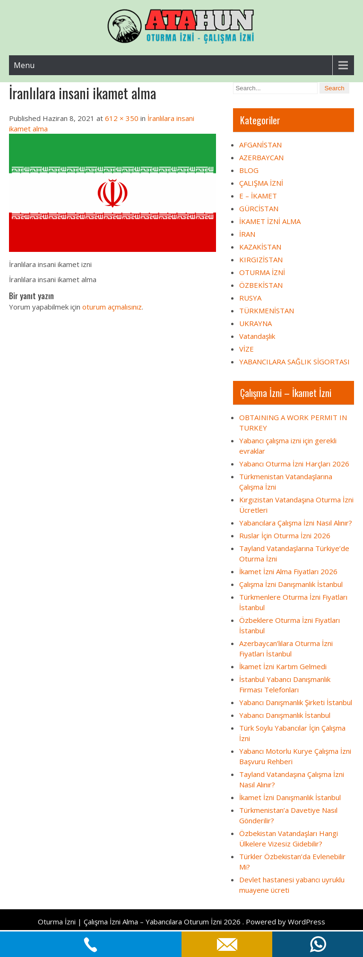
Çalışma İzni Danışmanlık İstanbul (291, 584)
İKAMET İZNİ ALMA (270, 221)
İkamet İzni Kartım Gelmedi (283, 666)
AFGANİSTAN (260, 144)
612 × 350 (121, 118)
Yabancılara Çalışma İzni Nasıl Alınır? (295, 522)
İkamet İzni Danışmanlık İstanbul (290, 797)
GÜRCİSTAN (258, 208)
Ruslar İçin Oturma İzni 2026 (284, 535)
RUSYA (250, 297)
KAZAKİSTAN (260, 246)
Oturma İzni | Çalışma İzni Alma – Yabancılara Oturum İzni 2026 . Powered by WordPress (181, 921)
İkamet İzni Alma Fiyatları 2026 (288, 571)
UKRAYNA (255, 323)
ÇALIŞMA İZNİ (261, 183)
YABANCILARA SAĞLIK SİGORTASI (294, 361)
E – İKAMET (258, 195)
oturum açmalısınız (112, 306)
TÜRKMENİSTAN (266, 310)
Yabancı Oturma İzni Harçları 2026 (294, 463)
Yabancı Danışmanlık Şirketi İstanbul (295, 702)
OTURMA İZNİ (262, 272)
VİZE (246, 348)
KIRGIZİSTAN (261, 259)
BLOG (249, 170)
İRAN (247, 234)
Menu (24, 65)
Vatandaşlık (257, 336)
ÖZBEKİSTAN (261, 285)
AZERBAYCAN (261, 157)
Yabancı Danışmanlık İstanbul (284, 715)
